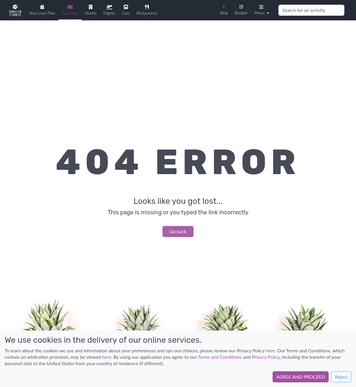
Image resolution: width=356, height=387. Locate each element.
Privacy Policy (266, 357)
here (270, 350)
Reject (341, 376)
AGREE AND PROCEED (300, 376)
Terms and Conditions (220, 357)
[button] (261, 9)
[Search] (311, 10)
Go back (178, 231)
